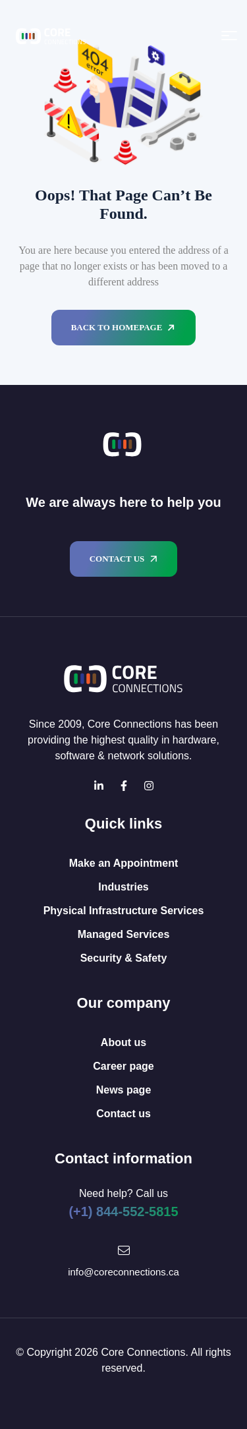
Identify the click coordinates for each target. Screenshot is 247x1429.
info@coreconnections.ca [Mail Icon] (123, 1271)
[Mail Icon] (124, 1250)
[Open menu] (229, 35)
